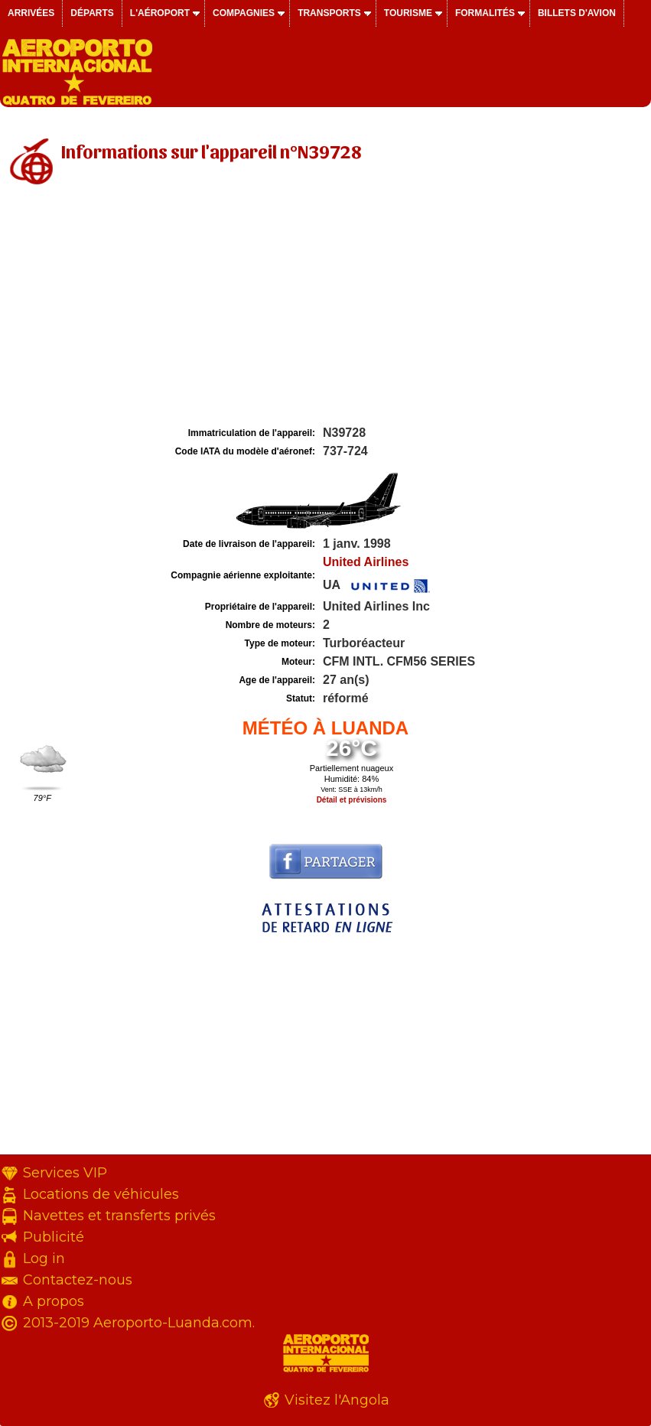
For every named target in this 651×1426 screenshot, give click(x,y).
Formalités (485, 13)
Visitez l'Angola (337, 1400)
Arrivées (31, 13)
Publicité (53, 1237)
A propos (53, 1301)
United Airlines (366, 561)
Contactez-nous (77, 1279)
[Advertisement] (325, 308)
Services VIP (65, 1172)
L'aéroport (160, 13)
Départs (91, 13)
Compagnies (244, 13)
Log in (44, 1258)
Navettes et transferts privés (119, 1215)
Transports (329, 13)
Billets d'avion (577, 13)
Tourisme (408, 13)
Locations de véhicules (101, 1194)
